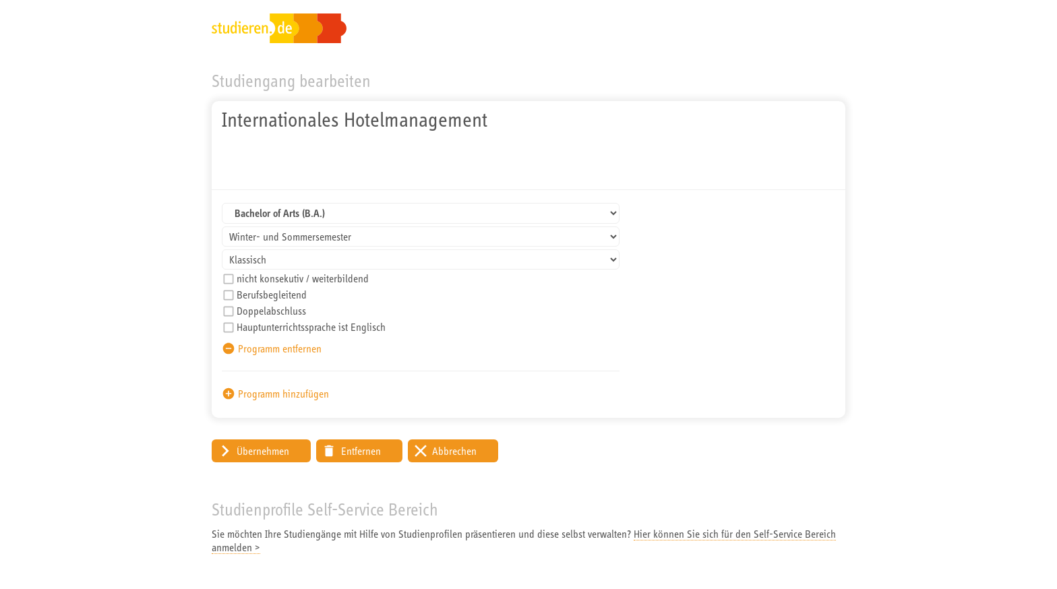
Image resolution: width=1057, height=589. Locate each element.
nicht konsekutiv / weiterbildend (303, 278)
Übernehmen (263, 451)
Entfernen (361, 451)
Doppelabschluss (271, 311)
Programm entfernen (280, 348)
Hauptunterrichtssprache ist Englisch (311, 327)
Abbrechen (454, 451)
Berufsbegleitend (272, 294)
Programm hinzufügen (283, 394)
